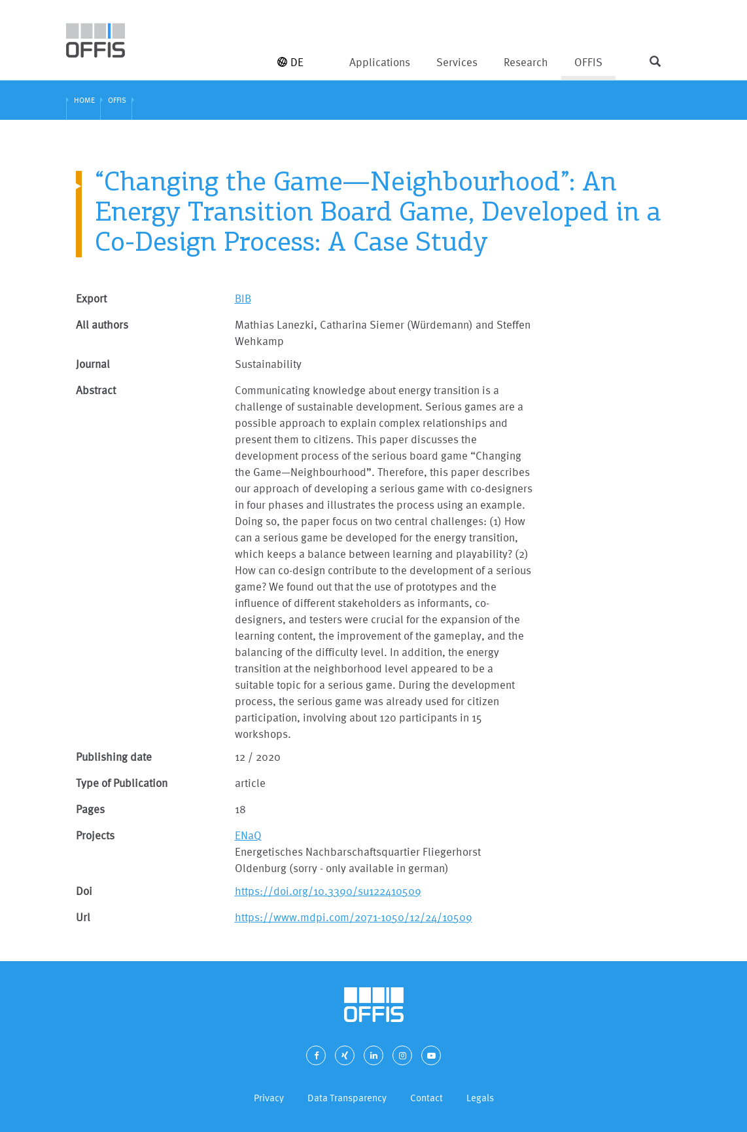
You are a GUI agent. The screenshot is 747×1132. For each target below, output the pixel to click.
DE (290, 62)
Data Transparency (347, 1097)
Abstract (96, 390)
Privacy (269, 1097)
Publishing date (114, 756)
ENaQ (248, 835)
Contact (426, 1097)
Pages (90, 809)
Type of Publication (121, 782)
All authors (102, 324)
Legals (480, 1097)
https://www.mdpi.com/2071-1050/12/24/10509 (353, 917)
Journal (93, 363)
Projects (95, 835)
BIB (243, 298)
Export (91, 298)
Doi (84, 891)
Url (83, 917)
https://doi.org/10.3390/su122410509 (328, 891)
